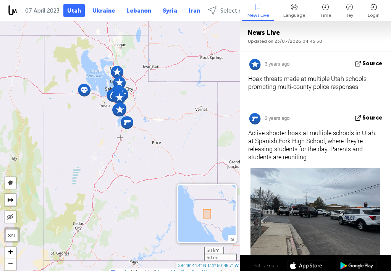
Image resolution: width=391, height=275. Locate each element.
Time (325, 11)
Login (374, 11)
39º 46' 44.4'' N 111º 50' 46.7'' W (208, 265)
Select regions (233, 10)
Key (349, 11)
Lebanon (138, 10)
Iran (194, 10)
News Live (258, 11)
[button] (119, 109)
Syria (170, 10)
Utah (74, 10)
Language (294, 11)
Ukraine (103, 10)
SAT (12, 235)
